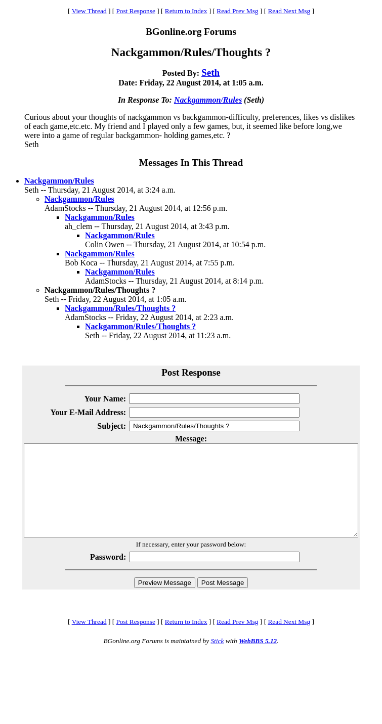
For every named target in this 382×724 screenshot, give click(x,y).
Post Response (135, 11)
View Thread (89, 11)
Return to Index (186, 11)
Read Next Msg (289, 11)
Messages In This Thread (191, 162)
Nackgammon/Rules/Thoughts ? (120, 308)
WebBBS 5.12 (258, 659)
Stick (217, 659)
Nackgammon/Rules (208, 100)
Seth (210, 72)
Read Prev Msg (237, 11)
